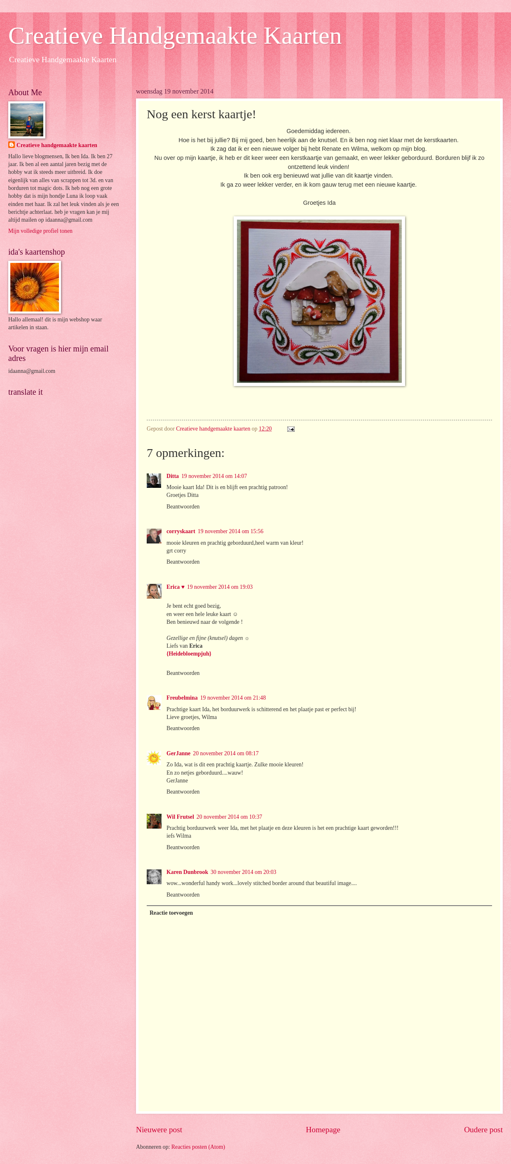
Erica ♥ (175, 587)
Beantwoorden (182, 507)
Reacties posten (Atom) (198, 1147)
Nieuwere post (159, 1129)
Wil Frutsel (180, 817)
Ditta (172, 476)
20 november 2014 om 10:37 (229, 817)
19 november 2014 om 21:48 (233, 698)
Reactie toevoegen (171, 913)
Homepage (323, 1129)
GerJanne (178, 753)
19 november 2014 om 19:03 (220, 587)
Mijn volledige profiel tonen (40, 231)
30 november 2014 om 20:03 (243, 872)
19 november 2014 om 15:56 (230, 531)
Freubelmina (182, 698)
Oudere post (483, 1129)
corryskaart (180, 531)
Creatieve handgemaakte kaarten (56, 145)
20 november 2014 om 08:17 (225, 753)
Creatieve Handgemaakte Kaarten (175, 35)
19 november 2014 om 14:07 (214, 476)
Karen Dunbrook (187, 872)
